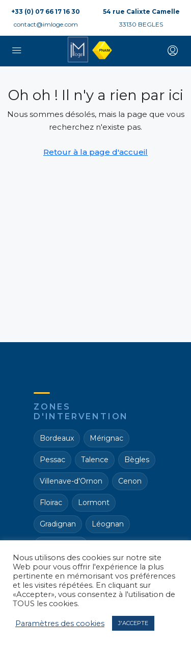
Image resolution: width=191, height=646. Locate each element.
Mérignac (106, 438)
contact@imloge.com (46, 24)
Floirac (51, 502)
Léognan (108, 524)
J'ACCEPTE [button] (133, 623)
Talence (94, 459)
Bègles (136, 459)
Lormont (94, 502)
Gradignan (58, 524)
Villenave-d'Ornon (71, 481)
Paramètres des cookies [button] (59, 623)
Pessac (52, 459)
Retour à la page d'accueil (95, 152)
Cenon (130, 481)
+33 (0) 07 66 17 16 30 (45, 11)
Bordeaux (57, 438)
